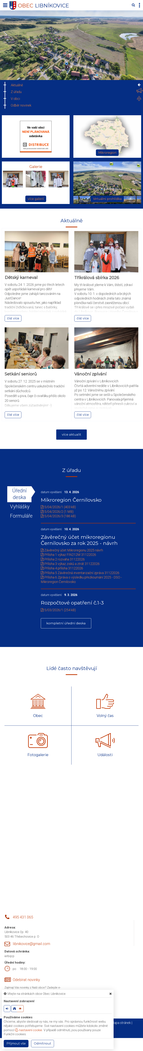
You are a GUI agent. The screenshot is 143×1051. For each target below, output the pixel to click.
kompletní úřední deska (66, 625)
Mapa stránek (121, 1024)
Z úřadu (16, 92)
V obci (15, 99)
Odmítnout (42, 1043)
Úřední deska (19, 494)
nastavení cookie (28, 1030)
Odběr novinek (21, 105)
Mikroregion (107, 152)
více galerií (36, 199)
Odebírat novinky (26, 981)
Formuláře (19, 516)
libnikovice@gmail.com (31, 945)
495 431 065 (23, 919)
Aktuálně (17, 85)
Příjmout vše (16, 1043)
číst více (13, 318)
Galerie (35, 166)
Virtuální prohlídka (107, 199)
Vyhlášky (19, 507)
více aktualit (71, 435)
